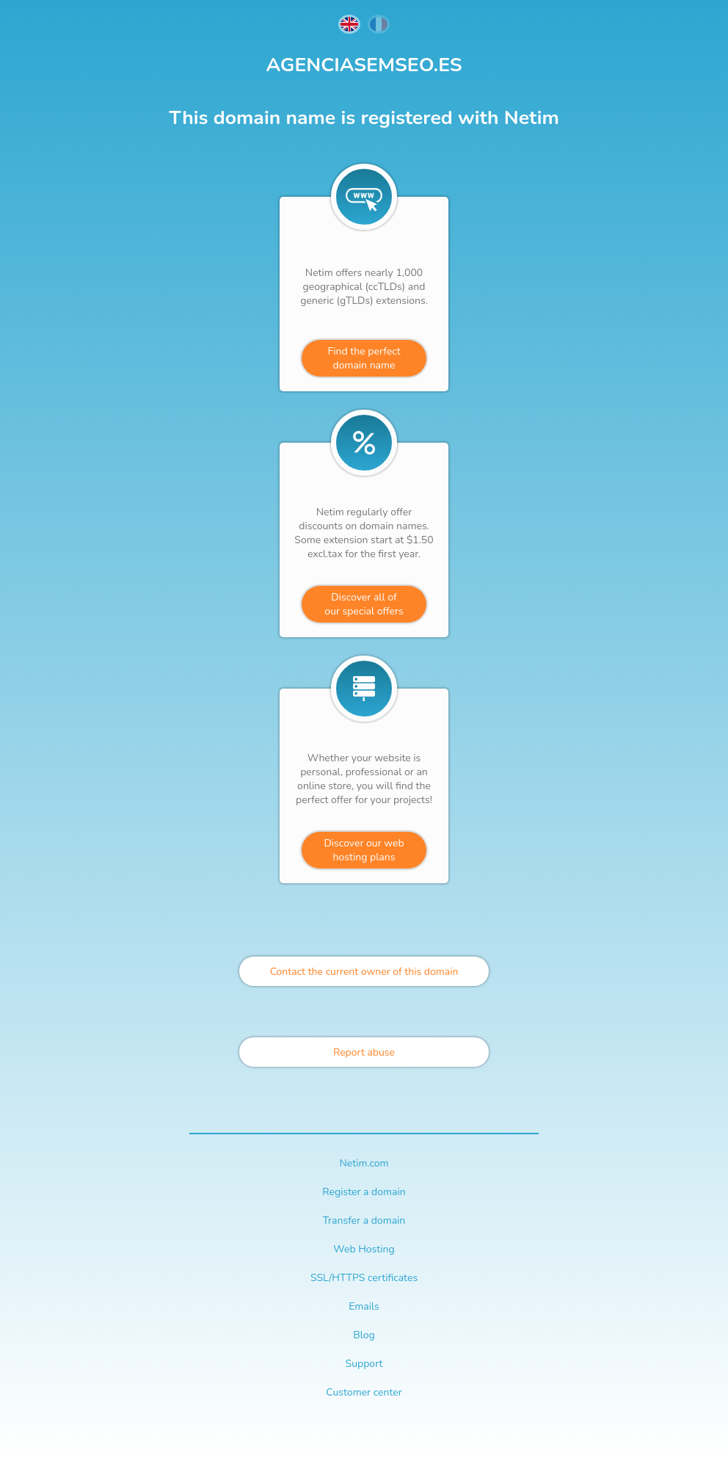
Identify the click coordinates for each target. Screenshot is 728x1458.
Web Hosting (363, 1249)
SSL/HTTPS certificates (364, 1278)
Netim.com (363, 1163)
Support (364, 1364)
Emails (364, 1306)
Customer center (363, 1392)
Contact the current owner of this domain (364, 972)
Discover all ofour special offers (363, 604)
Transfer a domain (364, 1220)
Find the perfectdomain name (363, 358)
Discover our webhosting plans (364, 850)
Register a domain (363, 1192)
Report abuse (364, 1052)
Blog (364, 1335)
